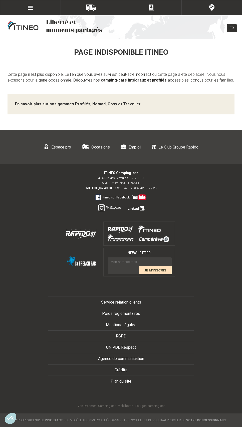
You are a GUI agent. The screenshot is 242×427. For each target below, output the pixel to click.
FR (232, 28)
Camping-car (107, 406)
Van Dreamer (87, 406)
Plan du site (121, 381)
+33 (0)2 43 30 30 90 (106, 188)
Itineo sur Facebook (112, 197)
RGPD (121, 336)
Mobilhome (125, 406)
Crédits (121, 370)
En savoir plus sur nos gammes (78, 104)
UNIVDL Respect (121, 347)
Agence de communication (121, 358)
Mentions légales (121, 324)
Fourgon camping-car (150, 406)
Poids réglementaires (121, 313)
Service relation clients (121, 302)
